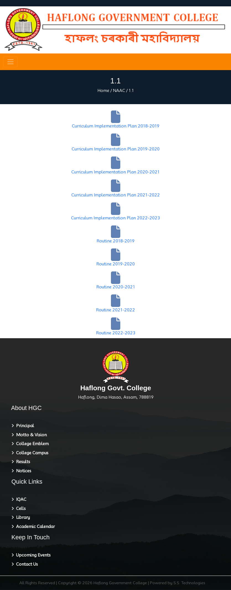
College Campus (31, 452)
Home (103, 90)
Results (22, 461)
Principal (24, 425)
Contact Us (26, 564)
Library (22, 517)
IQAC (20, 499)
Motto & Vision (30, 434)
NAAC (119, 90)
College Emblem (31, 443)
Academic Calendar (34, 526)
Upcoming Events (32, 555)
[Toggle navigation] (10, 62)
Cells (20, 508)
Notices (22, 470)
